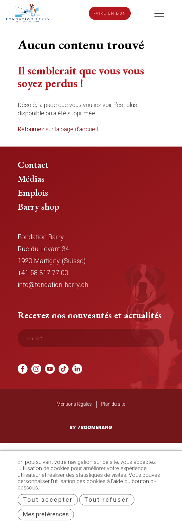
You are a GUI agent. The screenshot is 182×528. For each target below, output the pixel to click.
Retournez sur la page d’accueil (58, 129)
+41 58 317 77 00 (43, 273)
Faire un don (109, 13)
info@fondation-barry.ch (53, 285)
